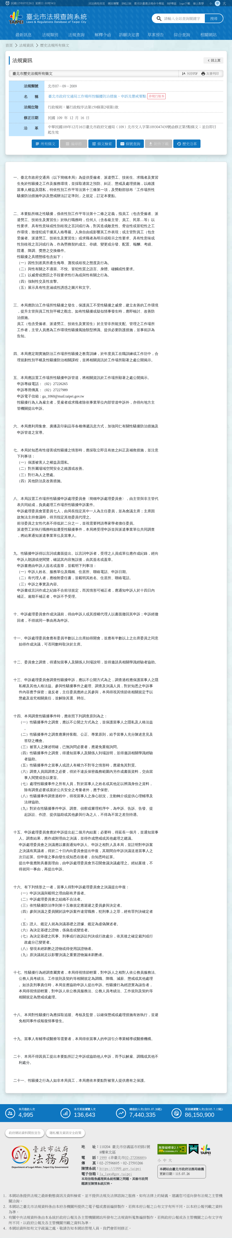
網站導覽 (113, 3)
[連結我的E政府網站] (193, 1149)
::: (2, 42)
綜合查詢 (182, 35)
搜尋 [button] (214, 19)
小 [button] (210, 3)
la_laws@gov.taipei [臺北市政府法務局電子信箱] (115, 1174)
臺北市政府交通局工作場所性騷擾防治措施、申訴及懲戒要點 (97, 96)
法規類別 (50, 35)
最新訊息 (23, 35)
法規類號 (31, 86)
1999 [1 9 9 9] (103, 1158)
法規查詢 (76, 35)
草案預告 (155, 35)
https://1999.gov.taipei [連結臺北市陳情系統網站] (120, 1169)
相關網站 (208, 35)
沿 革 (31, 128)
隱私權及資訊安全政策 (65, 1133)
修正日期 (31, 118)
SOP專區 (171, 3)
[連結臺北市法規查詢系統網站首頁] (48, 17)
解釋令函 (103, 35)
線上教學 (198, 3)
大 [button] (224, 3)
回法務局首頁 (97, 3)
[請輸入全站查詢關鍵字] (183, 18)
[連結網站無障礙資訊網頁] (172, 1149)
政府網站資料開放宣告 (25, 1133)
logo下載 (184, 3)
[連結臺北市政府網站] (205, 1150)
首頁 (9, 45)
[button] (213, 60)
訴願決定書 (129, 35)
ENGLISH (126, 3)
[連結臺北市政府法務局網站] (40, 1157)
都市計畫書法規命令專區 (149, 3)
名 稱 (31, 97)
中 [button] (217, 3)
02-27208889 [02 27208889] (135, 1158)
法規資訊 (26, 45)
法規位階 (31, 107)
